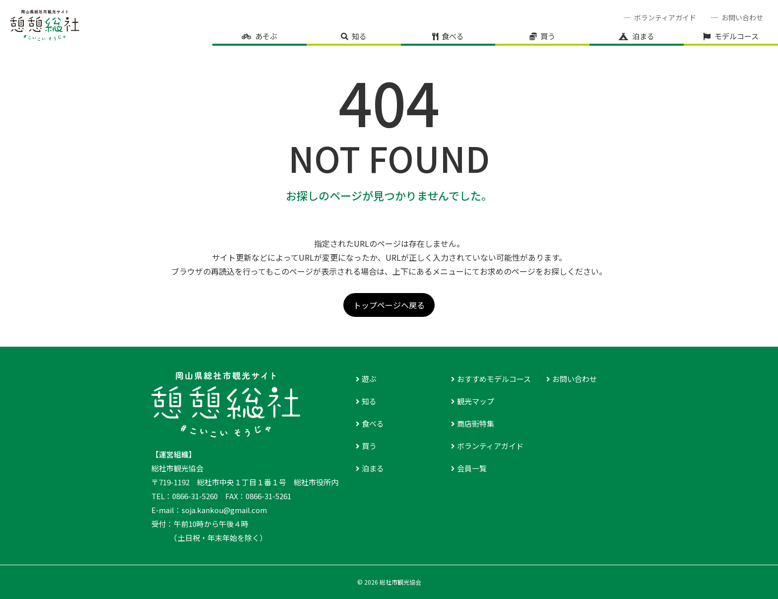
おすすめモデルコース (494, 379)
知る (359, 36)
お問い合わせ (742, 17)
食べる (453, 36)
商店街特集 (475, 423)
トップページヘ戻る (389, 305)
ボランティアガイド (665, 17)
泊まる (643, 36)
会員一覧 (472, 468)
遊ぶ (369, 379)
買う (547, 36)
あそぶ (266, 36)
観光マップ (475, 401)
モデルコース (736, 36)
